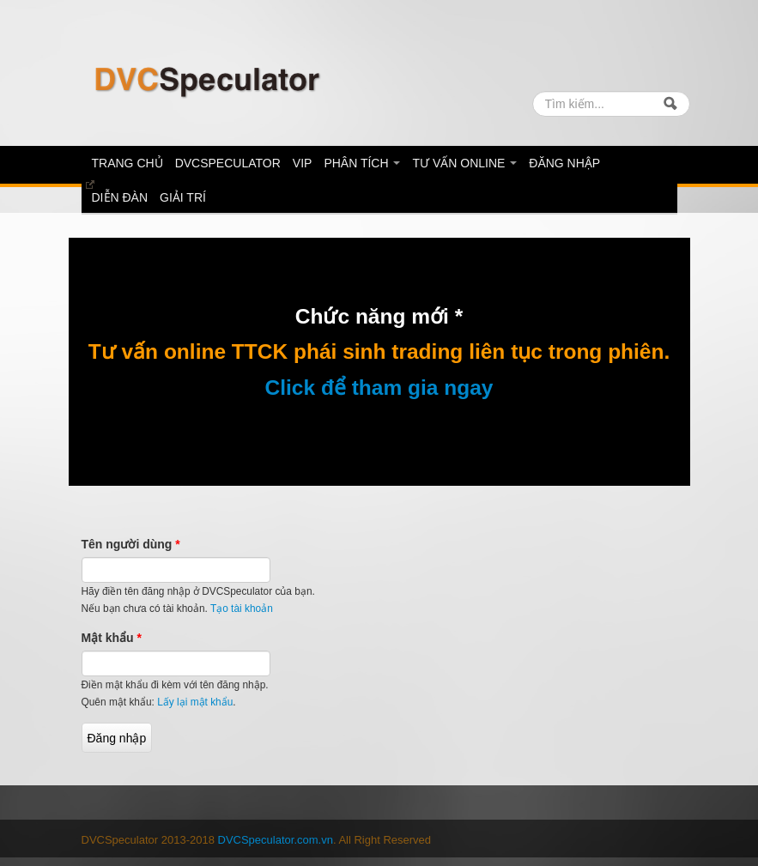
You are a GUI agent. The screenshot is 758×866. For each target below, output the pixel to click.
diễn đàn (120, 197)
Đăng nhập (564, 163)
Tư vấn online (464, 163)
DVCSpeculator (228, 163)
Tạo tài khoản (241, 609)
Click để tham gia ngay (379, 387)
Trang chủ (127, 163)
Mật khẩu (112, 638)
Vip (302, 163)
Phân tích (362, 163)
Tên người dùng (131, 544)
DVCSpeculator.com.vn (275, 839)
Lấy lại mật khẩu (195, 702)
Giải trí (183, 197)
